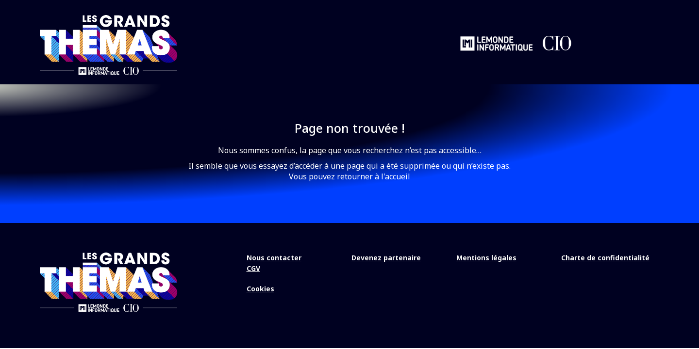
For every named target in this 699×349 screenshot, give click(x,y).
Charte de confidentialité (605, 257)
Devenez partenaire (386, 257)
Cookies (260, 288)
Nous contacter (274, 257)
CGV (253, 268)
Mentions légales (486, 257)
